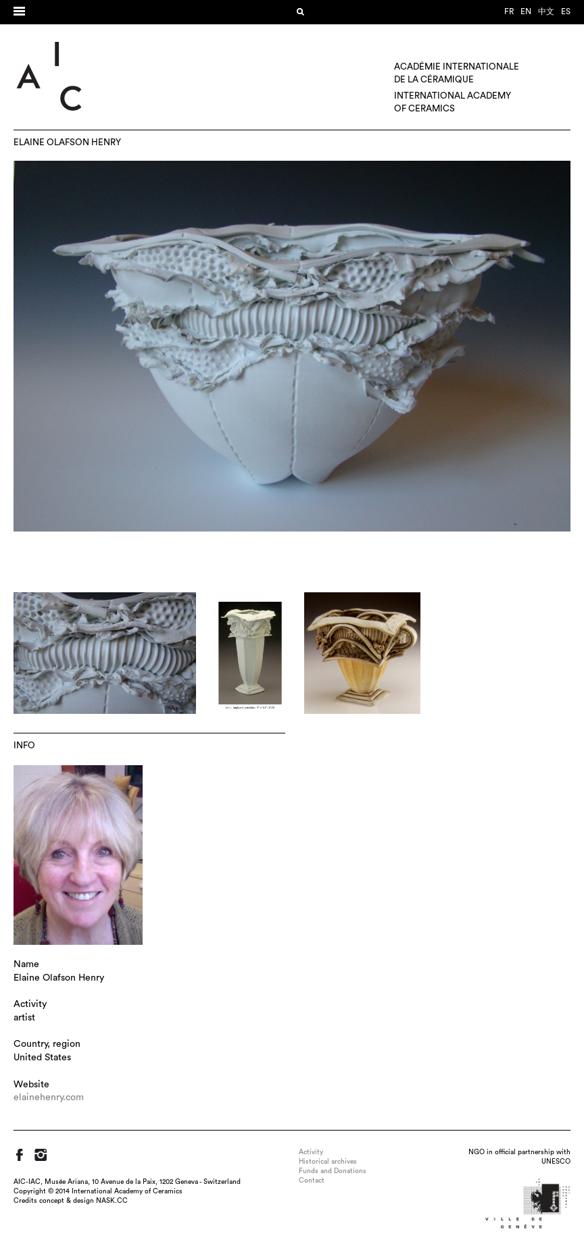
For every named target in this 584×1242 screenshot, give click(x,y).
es (565, 11)
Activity (311, 1152)
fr (509, 11)
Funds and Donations (332, 1171)
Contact (311, 1180)
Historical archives (328, 1161)
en (525, 11)
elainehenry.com (49, 1097)
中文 (546, 11)
